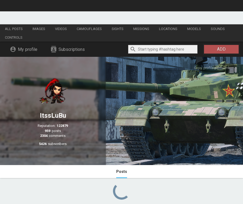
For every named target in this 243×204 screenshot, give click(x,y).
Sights (118, 29)
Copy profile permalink (212, 68)
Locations (168, 29)
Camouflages (89, 29)
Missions (141, 29)
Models (194, 29)
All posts (14, 29)
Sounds (218, 29)
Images (39, 29)
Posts (121, 171)
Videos (61, 29)
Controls (13, 37)
